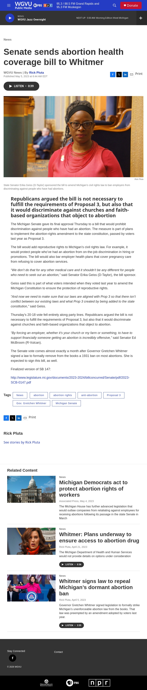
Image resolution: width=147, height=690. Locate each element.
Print (139, 73)
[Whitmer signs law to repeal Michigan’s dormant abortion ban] (31, 588)
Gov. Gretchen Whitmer (31, 403)
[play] (10, 18)
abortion (39, 395)
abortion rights (62, 395)
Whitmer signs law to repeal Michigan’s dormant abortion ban (96, 587)
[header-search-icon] (114, 5)
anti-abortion (89, 395)
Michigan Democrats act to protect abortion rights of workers (93, 488)
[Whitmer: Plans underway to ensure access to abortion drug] (31, 541)
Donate (132, 5)
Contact (58, 652)
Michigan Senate (66, 403)
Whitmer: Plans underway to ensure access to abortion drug (99, 537)
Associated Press (69, 501)
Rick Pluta (36, 72)
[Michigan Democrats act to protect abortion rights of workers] (31, 489)
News (7, 39)
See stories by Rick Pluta (22, 442)
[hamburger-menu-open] (8, 5)
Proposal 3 (114, 395)
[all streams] (141, 18)
